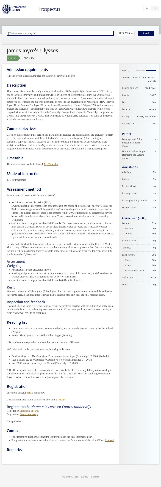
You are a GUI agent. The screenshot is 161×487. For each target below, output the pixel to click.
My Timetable (51, 164)
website (62, 399)
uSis (28, 392)
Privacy (84, 476)
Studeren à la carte (29, 410)
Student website (70, 476)
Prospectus (49, 9)
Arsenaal (109, 440)
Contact (95, 476)
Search (146, 33)
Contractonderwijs (29, 414)
